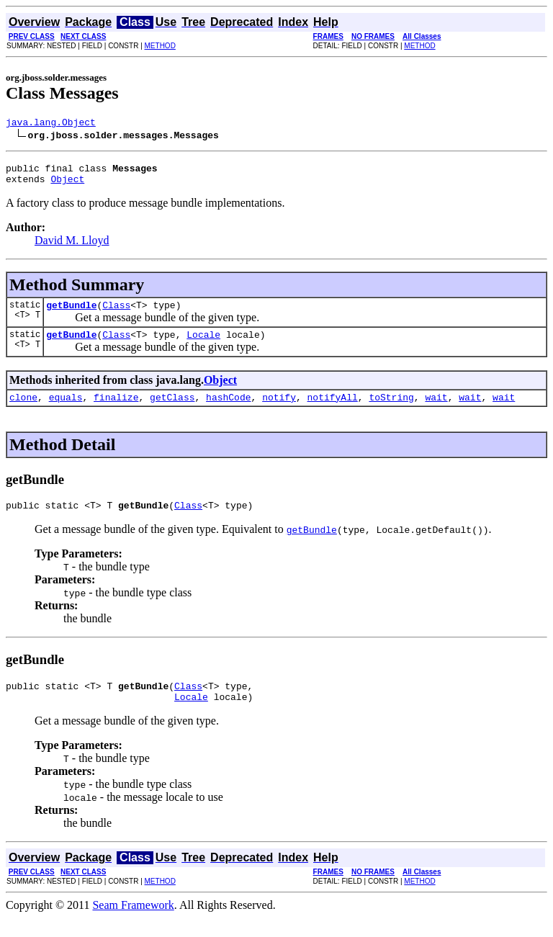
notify (279, 409)
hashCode (228, 409)
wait (436, 409)
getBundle (71, 313)
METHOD (160, 46)
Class (116, 313)
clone (23, 409)
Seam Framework (133, 924)
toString (391, 409)
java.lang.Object (51, 123)
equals (66, 409)
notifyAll (332, 409)
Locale (203, 345)
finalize (116, 409)
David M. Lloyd (72, 247)
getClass (172, 409)
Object (67, 185)
